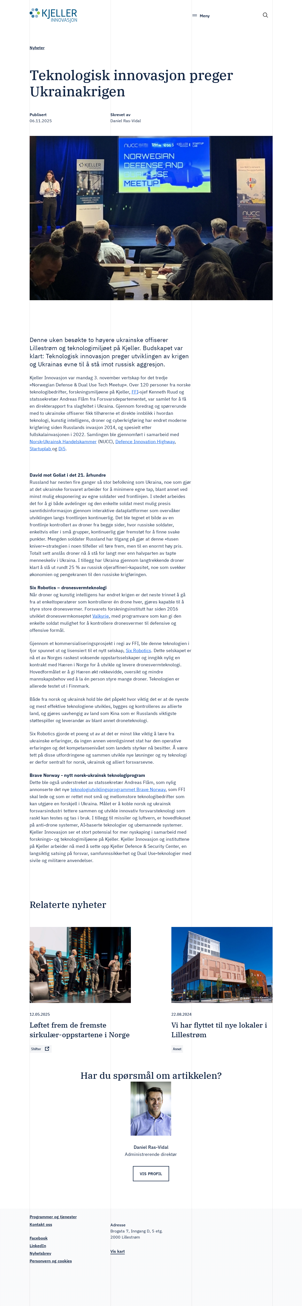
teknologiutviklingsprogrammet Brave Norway (118, 789)
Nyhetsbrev (40, 1253)
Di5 (62, 449)
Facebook (39, 1238)
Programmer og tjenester (53, 1216)
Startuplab (41, 449)
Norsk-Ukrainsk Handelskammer (63, 441)
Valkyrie (100, 616)
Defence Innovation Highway (145, 441)
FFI (135, 392)
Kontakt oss (41, 1224)
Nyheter (37, 47)
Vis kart (117, 1251)
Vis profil (151, 1173)
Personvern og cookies (51, 1260)
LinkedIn (38, 1245)
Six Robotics (138, 650)
